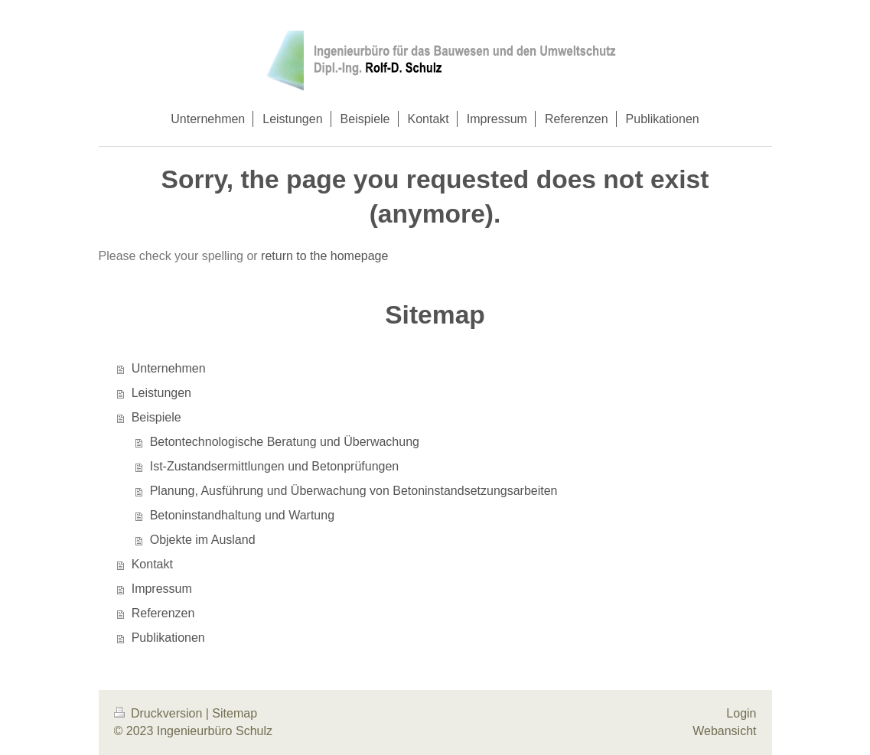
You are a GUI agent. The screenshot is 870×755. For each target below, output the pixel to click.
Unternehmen (169, 368)
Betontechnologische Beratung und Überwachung (284, 441)
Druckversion (160, 713)
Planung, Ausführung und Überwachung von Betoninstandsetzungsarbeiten (354, 490)
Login (741, 713)
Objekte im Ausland (203, 539)
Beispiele (156, 417)
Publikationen (168, 637)
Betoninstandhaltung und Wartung (242, 515)
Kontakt (152, 564)
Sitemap (234, 713)
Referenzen (163, 613)
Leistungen (161, 392)
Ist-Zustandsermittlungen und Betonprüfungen (274, 466)
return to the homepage (324, 255)
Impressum (162, 588)
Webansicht (724, 730)
